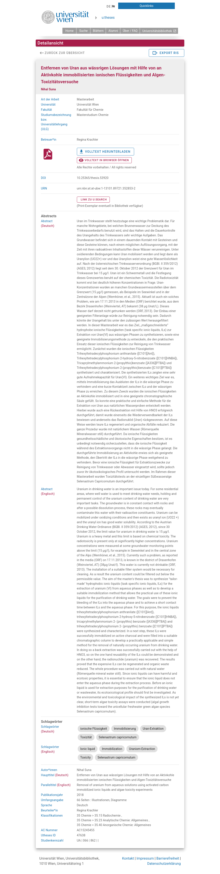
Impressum (145, 858)
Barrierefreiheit (167, 858)
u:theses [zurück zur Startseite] (108, 17)
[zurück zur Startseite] (69, 31)
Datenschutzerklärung (164, 864)
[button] (110, 6)
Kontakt (128, 858)
